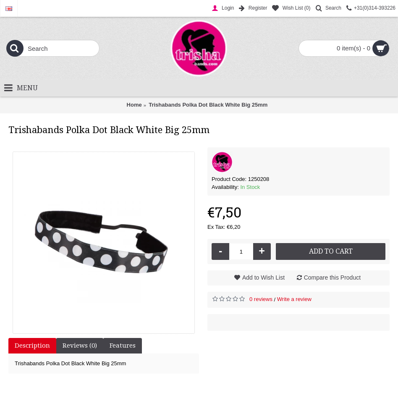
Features (123, 345)
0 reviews (260, 299)
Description (32, 345)
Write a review (294, 299)
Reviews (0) (80, 345)
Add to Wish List (263, 277)
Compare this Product (332, 277)
